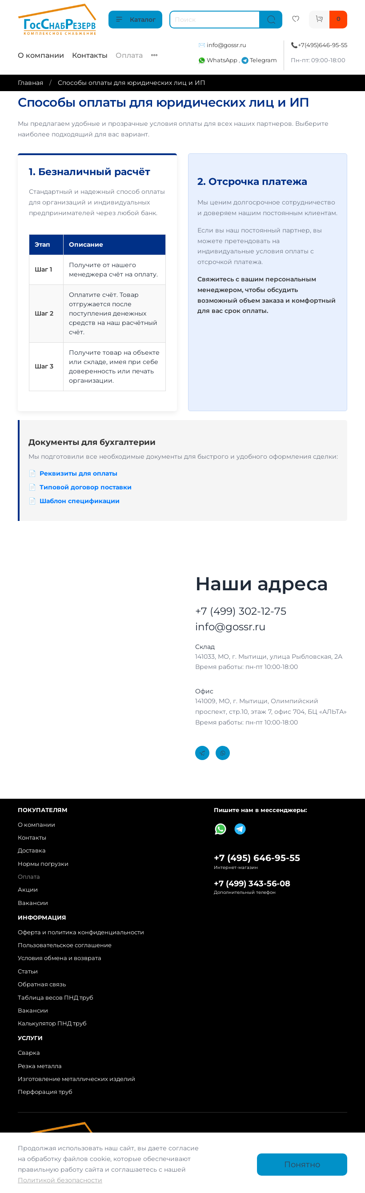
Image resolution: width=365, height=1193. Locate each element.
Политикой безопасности (60, 1180)
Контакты (90, 55)
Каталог (135, 20)
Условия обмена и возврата (59, 958)
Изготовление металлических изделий (76, 1079)
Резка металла (40, 1066)
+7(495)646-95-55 (322, 45)
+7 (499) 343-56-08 (252, 883)
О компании (41, 55)
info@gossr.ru (226, 45)
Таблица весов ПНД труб (55, 997)
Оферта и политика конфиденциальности (81, 932)
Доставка (32, 850)
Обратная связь (42, 984)
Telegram (259, 60)
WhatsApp (218, 60)
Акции (28, 889)
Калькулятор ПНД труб (52, 1023)
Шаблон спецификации (80, 501)
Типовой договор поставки (86, 487)
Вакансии (33, 903)
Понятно (302, 1164)
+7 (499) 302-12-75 (240, 611)
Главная (30, 83)
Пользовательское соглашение (65, 945)
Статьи (28, 971)
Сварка (29, 1052)
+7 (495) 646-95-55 (257, 858)
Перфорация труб (45, 1092)
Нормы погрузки (43, 864)
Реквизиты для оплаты (78, 473)
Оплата (129, 55)
